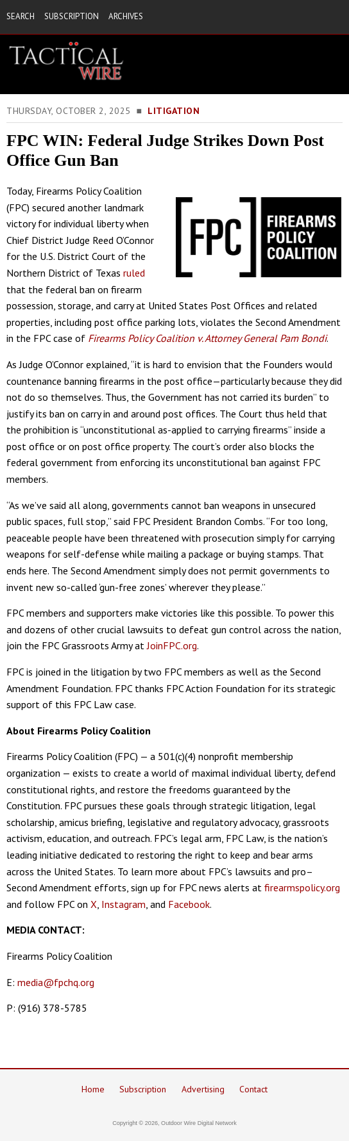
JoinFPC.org (172, 645)
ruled (134, 272)
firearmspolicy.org (302, 887)
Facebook (189, 904)
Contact (253, 1089)
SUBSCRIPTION (71, 16)
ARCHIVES (125, 16)
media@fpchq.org (55, 982)
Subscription (142, 1089)
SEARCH (20, 16)
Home (93, 1089)
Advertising (203, 1089)
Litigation (174, 111)
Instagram (123, 904)
